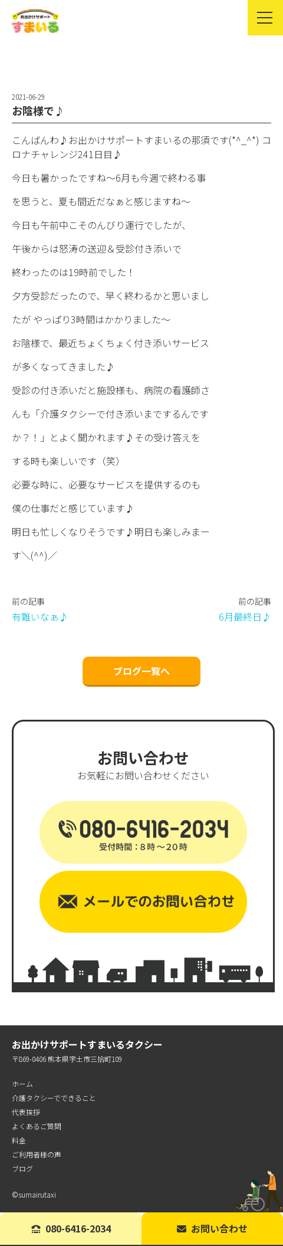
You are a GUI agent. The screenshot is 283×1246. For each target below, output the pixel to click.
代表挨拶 (26, 1112)
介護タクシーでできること (54, 1098)
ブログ (22, 1168)
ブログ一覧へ (141, 671)
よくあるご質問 (36, 1126)
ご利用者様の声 (36, 1154)
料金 (19, 1140)
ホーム (22, 1083)
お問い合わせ (212, 1228)
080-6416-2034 (71, 1228)
